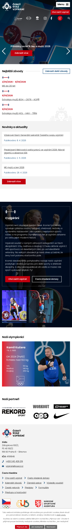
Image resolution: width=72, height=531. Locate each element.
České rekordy (12, 487)
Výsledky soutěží (55, 483)
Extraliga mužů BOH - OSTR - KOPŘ (20, 99)
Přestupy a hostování (15, 492)
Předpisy (29, 487)
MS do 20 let (8, 85)
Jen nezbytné (37, 527)
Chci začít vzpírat (60, 12)
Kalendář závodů (13, 483)
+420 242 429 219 (14, 461)
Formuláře (43, 487)
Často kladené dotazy (46, 279)
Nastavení (51, 527)
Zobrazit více (14, 181)
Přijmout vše (22, 527)
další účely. (61, 515)
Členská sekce (34, 483)
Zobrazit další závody (56, 71)
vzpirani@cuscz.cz (14, 466)
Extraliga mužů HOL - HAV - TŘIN (19, 113)
